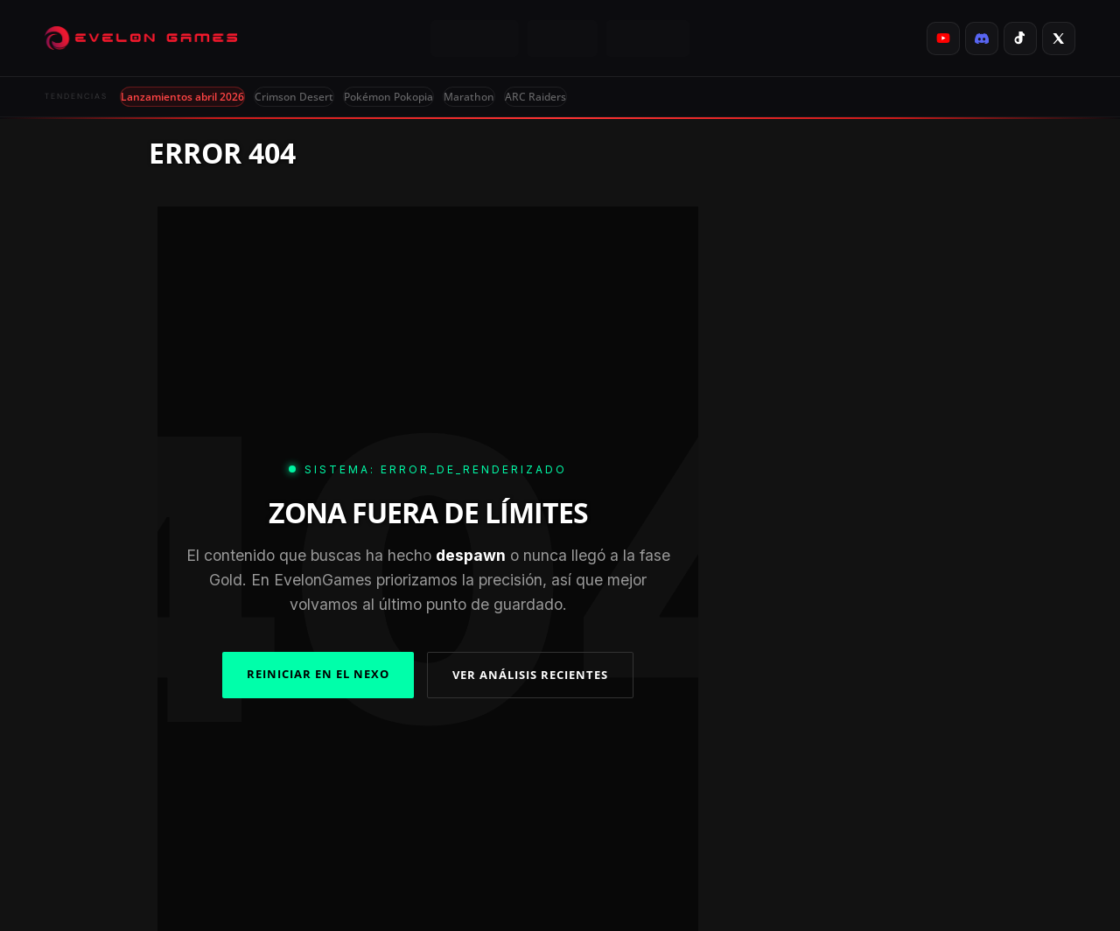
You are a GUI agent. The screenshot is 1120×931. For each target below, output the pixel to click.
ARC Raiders (535, 96)
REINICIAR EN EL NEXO (318, 674)
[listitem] (943, 38)
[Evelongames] (141, 38)
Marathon (469, 96)
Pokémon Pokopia (388, 96)
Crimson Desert (294, 96)
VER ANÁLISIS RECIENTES (530, 674)
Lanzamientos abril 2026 (182, 96)
